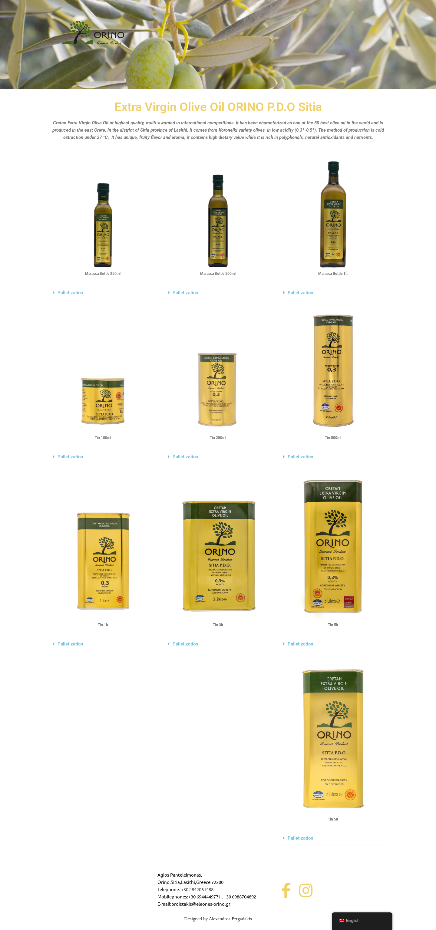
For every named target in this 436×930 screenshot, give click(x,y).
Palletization (70, 292)
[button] (102, 293)
